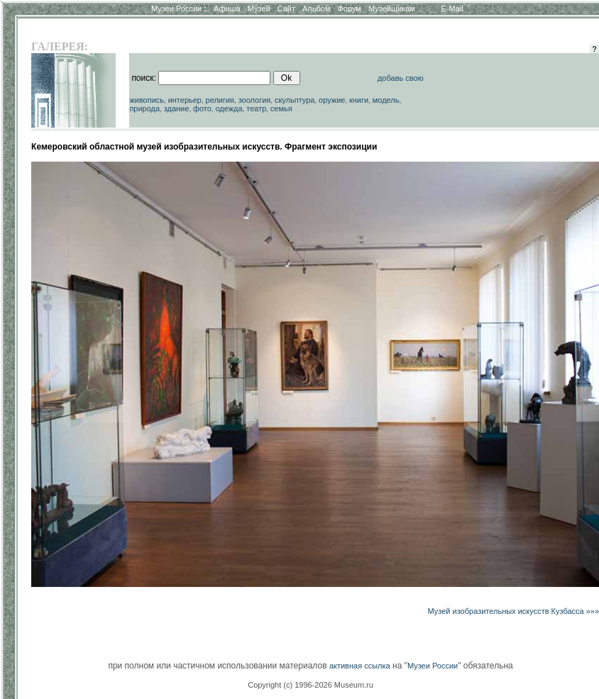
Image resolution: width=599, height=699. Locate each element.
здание (176, 108)
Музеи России (179, 8)
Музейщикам (391, 8)
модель (386, 100)
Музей (259, 8)
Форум (349, 8)
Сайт (286, 8)
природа (144, 108)
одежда (228, 108)
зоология (254, 100)
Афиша (227, 8)
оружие (332, 100)
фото (202, 108)
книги (358, 100)
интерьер (185, 100)
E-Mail (452, 8)
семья (281, 108)
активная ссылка (359, 665)
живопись (146, 100)
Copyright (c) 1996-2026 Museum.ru (310, 685)
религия (220, 100)
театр (256, 108)
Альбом (316, 8)
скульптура (295, 100)
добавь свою (401, 78)
